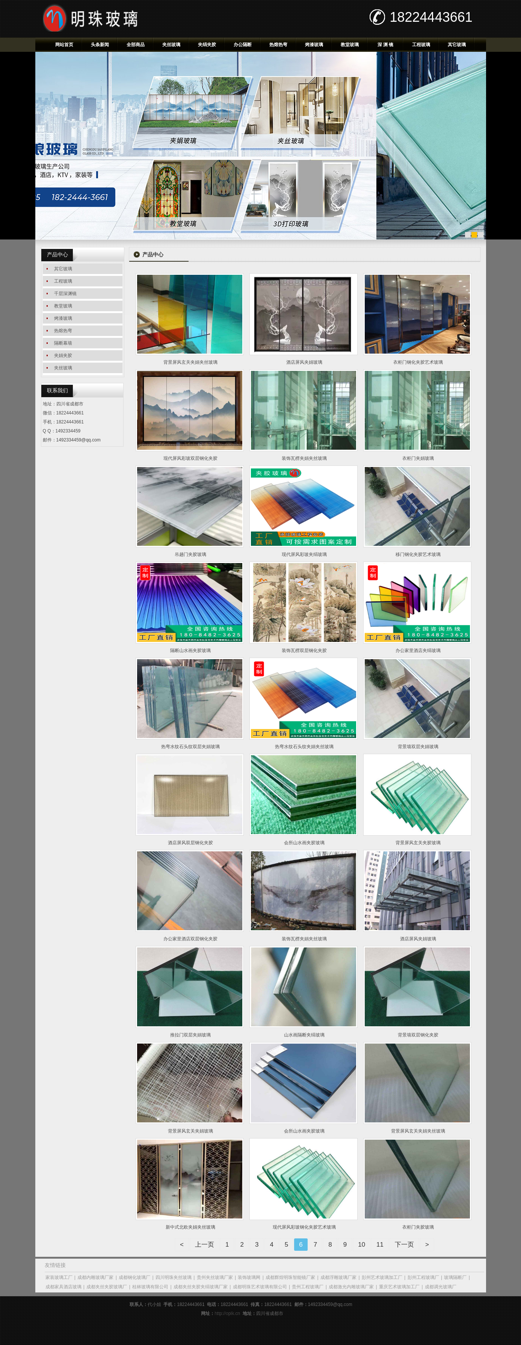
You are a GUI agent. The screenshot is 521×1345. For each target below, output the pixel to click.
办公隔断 (243, 44)
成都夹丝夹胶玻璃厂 (106, 1286)
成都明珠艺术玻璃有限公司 (260, 1286)
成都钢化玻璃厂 (134, 1277)
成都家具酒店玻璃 (63, 1286)
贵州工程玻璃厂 (307, 1286)
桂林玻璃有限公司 (150, 1286)
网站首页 (64, 44)
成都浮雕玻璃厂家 (338, 1277)
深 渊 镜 (386, 44)
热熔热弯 (278, 44)
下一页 (404, 1244)
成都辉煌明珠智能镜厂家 (290, 1277)
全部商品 (136, 44)
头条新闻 (100, 44)
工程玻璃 (421, 44)
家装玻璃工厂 (58, 1277)
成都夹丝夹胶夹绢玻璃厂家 (201, 1286)
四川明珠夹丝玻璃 (174, 1277)
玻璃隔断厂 (455, 1277)
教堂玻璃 (350, 44)
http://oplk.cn (227, 1313)
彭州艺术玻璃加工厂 (382, 1277)
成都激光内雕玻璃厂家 (351, 1286)
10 (361, 1244)
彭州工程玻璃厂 (423, 1277)
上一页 (204, 1244)
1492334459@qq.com (78, 440)
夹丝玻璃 (171, 44)
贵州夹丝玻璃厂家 (215, 1277)
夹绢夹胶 (207, 44)
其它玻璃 (457, 44)
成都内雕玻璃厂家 (95, 1277)
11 (380, 1244)
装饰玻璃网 (249, 1277)
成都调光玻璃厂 (440, 1286)
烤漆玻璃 (314, 44)
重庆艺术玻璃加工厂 (399, 1286)
